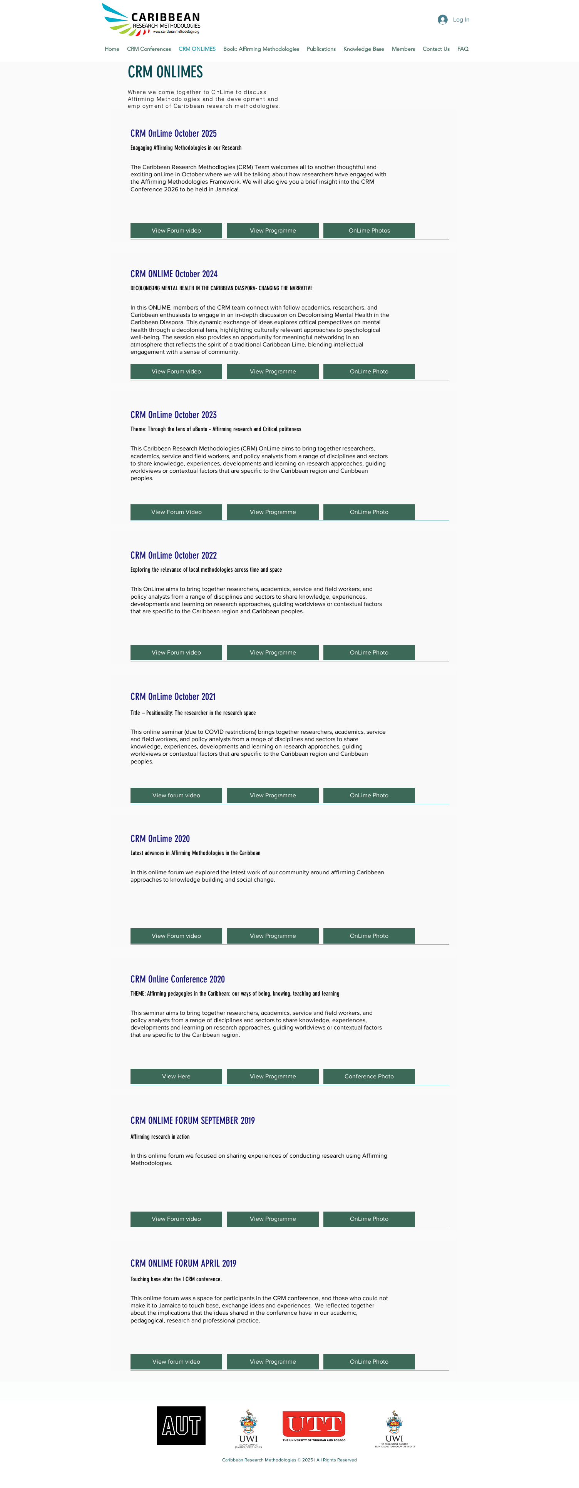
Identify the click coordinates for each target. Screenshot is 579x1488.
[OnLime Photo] (369, 371)
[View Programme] (273, 230)
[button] (176, 230)
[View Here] (176, 1076)
